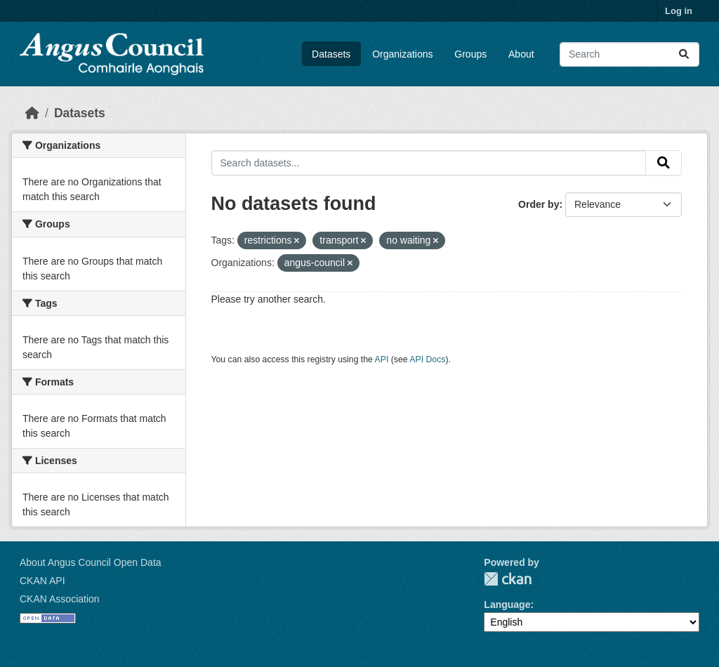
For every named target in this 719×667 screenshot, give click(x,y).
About (521, 54)
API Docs (427, 359)
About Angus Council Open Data (90, 562)
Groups (470, 54)
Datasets (331, 54)
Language (507, 604)
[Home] (32, 113)
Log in (678, 11)
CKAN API (42, 580)
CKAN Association (60, 599)
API (382, 359)
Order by (538, 204)
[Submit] (684, 54)
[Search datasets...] (629, 54)
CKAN (508, 579)
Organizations (402, 54)
